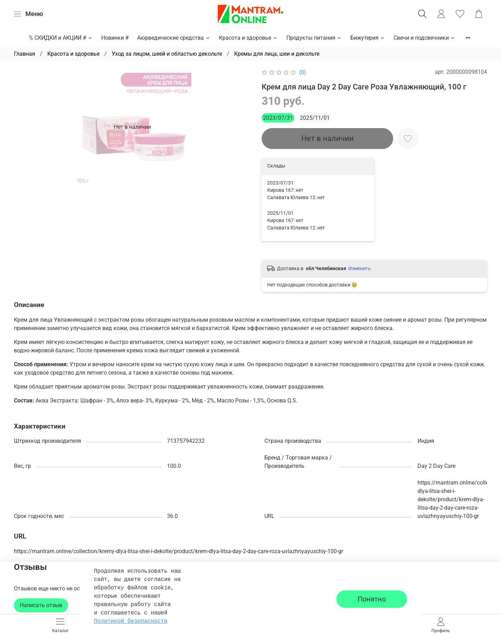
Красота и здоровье (248, 37)
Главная (24, 53)
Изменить (359, 268)
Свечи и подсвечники (424, 37)
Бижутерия (367, 37)
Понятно (372, 599)
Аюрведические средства (173, 37)
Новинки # (115, 37)
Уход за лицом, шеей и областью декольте (167, 53)
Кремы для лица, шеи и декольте (276, 53)
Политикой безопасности (130, 621)
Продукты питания (314, 37)
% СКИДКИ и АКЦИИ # (61, 37)
